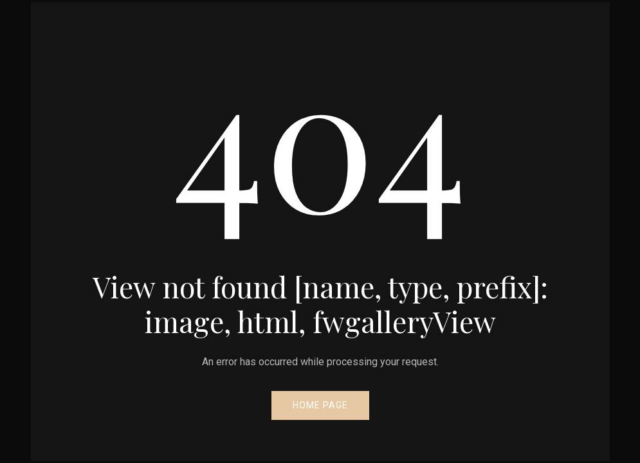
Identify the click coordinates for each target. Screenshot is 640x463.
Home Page (320, 405)
